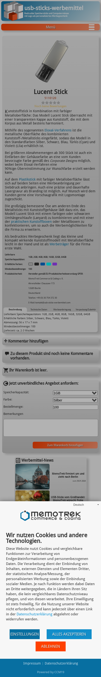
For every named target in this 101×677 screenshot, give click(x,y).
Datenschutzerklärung (34, 614)
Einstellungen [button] (24, 634)
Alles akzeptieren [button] (69, 634)
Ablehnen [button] (50, 646)
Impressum (32, 663)
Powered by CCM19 (50, 672)
